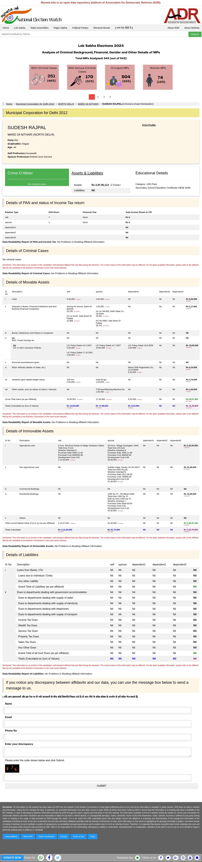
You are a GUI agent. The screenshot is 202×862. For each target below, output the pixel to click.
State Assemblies (39, 27)
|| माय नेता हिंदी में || (124, 27)
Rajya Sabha (60, 27)
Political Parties (80, 27)
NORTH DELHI (66, 104)
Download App (125, 857)
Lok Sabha (19, 27)
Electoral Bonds (101, 27)
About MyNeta (191, 27)
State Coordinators (46, 836)
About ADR (173, 27)
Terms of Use (78, 836)
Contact (63, 836)
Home (6, 27)
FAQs (92, 836)
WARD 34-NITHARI (88, 104)
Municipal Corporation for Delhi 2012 (35, 104)
